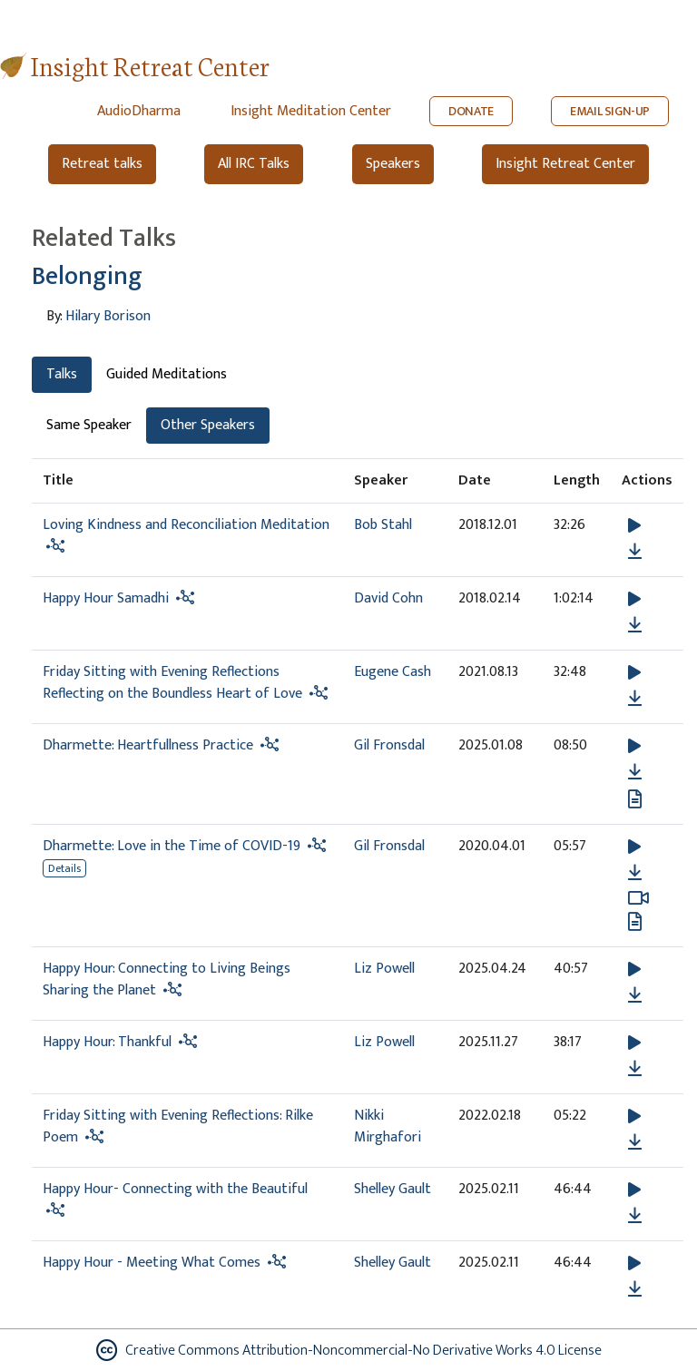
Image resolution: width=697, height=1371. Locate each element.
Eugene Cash (392, 672)
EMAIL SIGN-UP (610, 111)
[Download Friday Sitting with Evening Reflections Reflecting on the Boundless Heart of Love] (635, 698)
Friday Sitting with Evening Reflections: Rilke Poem (178, 1126)
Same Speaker (89, 425)
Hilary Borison (108, 316)
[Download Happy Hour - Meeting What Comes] (635, 1289)
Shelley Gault (392, 1189)
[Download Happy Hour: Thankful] (635, 1068)
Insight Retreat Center (150, 64)
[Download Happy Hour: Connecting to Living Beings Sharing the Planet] (635, 995)
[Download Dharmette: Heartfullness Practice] (635, 772)
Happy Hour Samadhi (106, 598)
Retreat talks (102, 164)
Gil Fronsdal (389, 745)
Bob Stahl (383, 525)
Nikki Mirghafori (387, 1126)
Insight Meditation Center (311, 111)
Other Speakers (208, 425)
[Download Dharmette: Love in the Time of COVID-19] (635, 872)
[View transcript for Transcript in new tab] (635, 799)
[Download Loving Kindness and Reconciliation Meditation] (635, 551)
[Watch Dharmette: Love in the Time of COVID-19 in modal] (638, 898)
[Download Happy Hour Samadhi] (635, 625)
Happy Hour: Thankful (107, 1042)
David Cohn (388, 598)
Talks (61, 374)
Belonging (87, 276)
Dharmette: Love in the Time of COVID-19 (171, 846)
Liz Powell (384, 968)
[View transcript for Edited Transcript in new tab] (635, 921)
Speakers (393, 164)
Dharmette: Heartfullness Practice (148, 745)
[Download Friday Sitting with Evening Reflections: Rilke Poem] (635, 1142)
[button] (634, 526)
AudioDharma (139, 111)
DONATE (471, 111)
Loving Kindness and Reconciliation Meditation (186, 525)
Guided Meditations (166, 374)
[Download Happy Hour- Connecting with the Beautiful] (635, 1215)
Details (64, 868)
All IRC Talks (254, 164)
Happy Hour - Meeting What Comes (153, 1262)
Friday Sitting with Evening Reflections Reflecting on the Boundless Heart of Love (172, 683)
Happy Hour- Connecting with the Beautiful (175, 1189)
